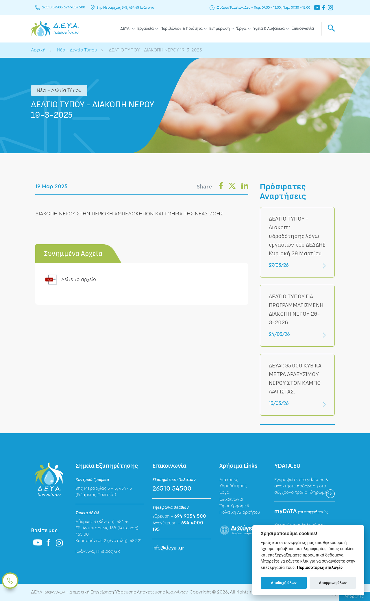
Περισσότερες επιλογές (320, 567)
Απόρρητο (354, 596)
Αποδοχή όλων (284, 582)
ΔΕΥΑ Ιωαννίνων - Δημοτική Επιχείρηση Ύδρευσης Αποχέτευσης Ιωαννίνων (55, 29)
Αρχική (38, 50)
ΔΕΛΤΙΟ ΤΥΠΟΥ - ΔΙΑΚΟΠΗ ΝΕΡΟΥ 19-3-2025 (158, 50)
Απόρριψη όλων (333, 582)
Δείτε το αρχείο (79, 279)
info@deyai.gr (168, 547)
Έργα (241, 29)
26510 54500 (52, 7)
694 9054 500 (74, 7)
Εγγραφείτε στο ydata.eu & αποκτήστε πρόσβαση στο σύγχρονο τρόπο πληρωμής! (302, 486)
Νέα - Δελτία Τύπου (77, 50)
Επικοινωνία (302, 29)
